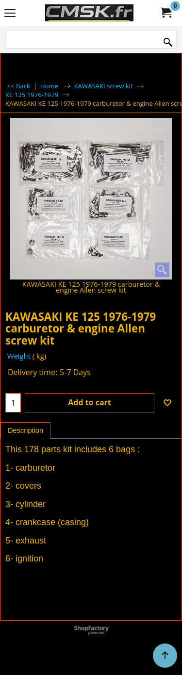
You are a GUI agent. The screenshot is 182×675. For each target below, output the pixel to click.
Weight (18, 356)
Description (25, 430)
